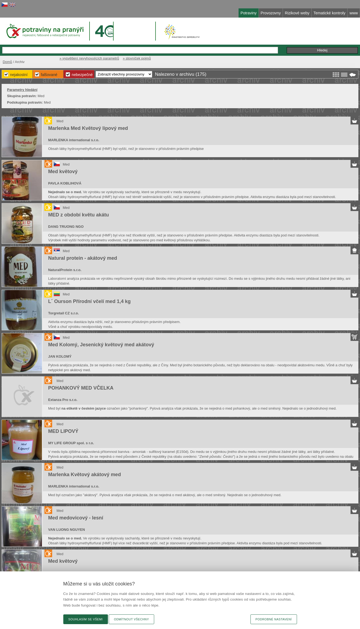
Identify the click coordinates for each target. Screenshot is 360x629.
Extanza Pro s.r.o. (62, 400)
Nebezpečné (82, 75)
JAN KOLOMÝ (59, 356)
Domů (7, 62)
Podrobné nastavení (274, 619)
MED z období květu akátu (78, 215)
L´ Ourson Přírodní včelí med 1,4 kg (89, 301)
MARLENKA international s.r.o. (73, 140)
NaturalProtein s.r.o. (64, 270)
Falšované (49, 75)
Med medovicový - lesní (75, 518)
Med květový (63, 171)
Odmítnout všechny (131, 619)
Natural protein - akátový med (82, 258)
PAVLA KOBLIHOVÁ (64, 183)
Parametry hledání (22, 90)
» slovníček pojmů (137, 58)
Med (60, 121)
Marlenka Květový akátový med (84, 474)
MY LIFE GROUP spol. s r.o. (71, 443)
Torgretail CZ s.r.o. (63, 313)
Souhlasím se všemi (85, 619)
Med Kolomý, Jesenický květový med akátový (101, 344)
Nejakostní (19, 75)
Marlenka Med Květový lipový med (88, 128)
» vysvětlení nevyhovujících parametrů (89, 58)
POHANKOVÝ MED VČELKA (81, 388)
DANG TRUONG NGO (66, 227)
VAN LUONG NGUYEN (66, 530)
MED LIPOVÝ (63, 431)
